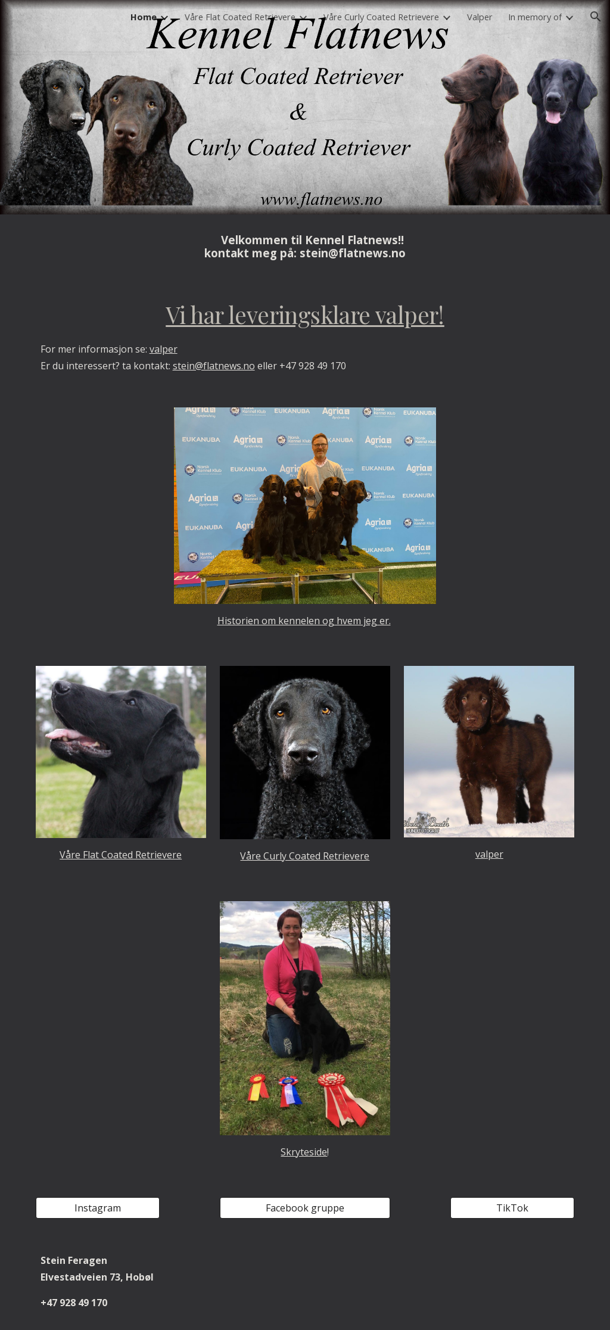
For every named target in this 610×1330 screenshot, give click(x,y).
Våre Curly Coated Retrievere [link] (381, 17)
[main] (305, 247)
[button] (595, 16)
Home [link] (143, 17)
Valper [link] (480, 17)
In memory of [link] (535, 17)
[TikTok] (512, 1208)
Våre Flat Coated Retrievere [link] (240, 17)
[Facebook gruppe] (305, 1208)
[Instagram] (98, 1208)
